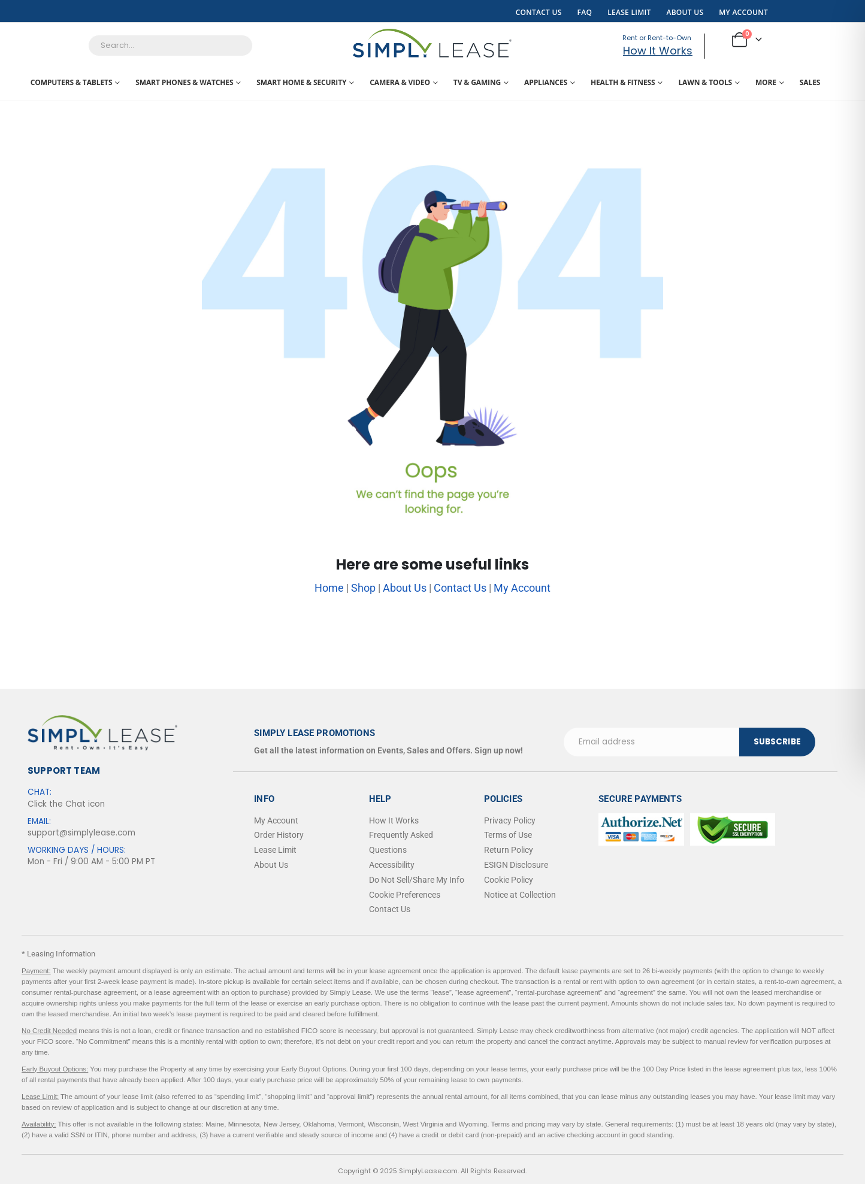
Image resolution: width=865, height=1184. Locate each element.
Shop (363, 588)
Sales (810, 82)
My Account (743, 12)
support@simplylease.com (81, 832)
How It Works (657, 50)
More (765, 82)
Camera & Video (400, 82)
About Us (684, 12)
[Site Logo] (432, 43)
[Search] (312, 45)
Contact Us (539, 12)
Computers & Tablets (72, 82)
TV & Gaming (477, 82)
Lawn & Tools (705, 82)
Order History (279, 835)
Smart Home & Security (301, 82)
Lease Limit (629, 12)
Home (329, 588)
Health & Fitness (623, 82)
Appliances (545, 82)
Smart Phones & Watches (184, 82)
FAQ (584, 12)
